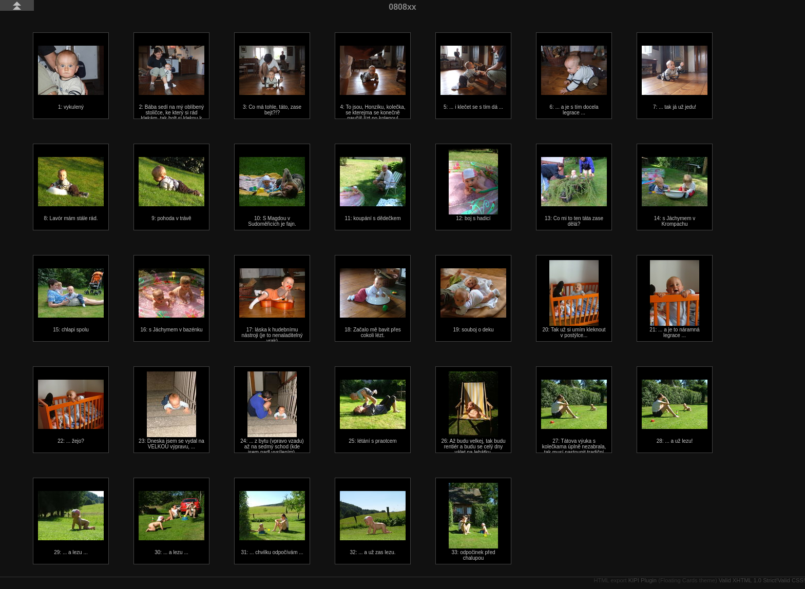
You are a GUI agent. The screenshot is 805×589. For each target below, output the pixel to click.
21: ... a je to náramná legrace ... (674, 299)
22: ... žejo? (71, 412)
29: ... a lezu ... (71, 523)
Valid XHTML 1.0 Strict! (748, 580)
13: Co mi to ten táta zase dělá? (574, 192)
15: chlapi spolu (71, 300)
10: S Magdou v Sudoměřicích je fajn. (272, 192)
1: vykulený (71, 78)
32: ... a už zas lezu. (373, 523)
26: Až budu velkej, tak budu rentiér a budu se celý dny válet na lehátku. (473, 413)
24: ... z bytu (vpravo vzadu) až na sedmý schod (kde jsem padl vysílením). (271, 413)
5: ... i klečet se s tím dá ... (473, 78)
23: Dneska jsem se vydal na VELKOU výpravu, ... (171, 410)
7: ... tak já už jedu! (674, 78)
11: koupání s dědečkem (373, 189)
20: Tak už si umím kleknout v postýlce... (573, 299)
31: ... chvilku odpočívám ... (272, 523)
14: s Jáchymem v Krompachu (674, 192)
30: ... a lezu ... (171, 523)
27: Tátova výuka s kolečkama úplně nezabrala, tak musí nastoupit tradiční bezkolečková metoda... (574, 420)
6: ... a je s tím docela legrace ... (574, 80)
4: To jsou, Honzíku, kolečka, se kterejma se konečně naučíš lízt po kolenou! (373, 83)
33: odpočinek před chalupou (473, 522)
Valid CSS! (791, 580)
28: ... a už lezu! (674, 412)
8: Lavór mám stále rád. (71, 189)
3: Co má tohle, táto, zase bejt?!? (272, 80)
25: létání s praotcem (373, 412)
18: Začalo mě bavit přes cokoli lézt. (373, 303)
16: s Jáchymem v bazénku (171, 300)
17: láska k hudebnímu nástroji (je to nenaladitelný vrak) (272, 306)
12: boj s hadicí (473, 185)
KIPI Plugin (642, 580)
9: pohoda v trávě (171, 189)
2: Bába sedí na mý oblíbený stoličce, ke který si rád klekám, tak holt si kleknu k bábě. (171, 86)
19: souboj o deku (473, 300)
